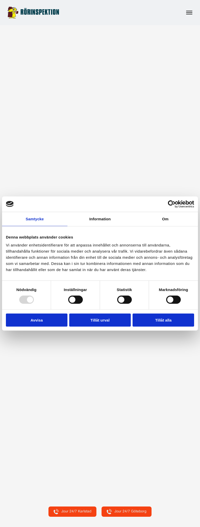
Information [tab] (100, 218)
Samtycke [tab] (35, 218)
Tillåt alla (163, 320)
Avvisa (37, 320)
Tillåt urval (100, 320)
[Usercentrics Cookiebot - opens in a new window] (171, 204)
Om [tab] (165, 218)
